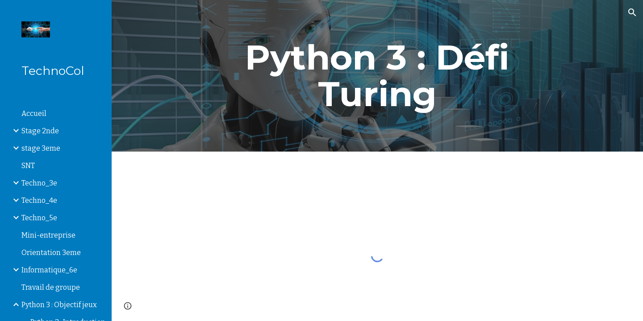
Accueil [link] (33, 113)
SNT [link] (28, 165)
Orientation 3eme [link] (51, 252)
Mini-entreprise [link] (48, 235)
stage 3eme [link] (40, 148)
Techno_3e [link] (39, 183)
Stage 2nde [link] (40, 131)
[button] (632, 12)
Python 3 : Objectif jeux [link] (59, 304)
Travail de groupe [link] (50, 287)
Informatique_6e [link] (49, 270)
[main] (377, 76)
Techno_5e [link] (39, 218)
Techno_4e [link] (39, 200)
